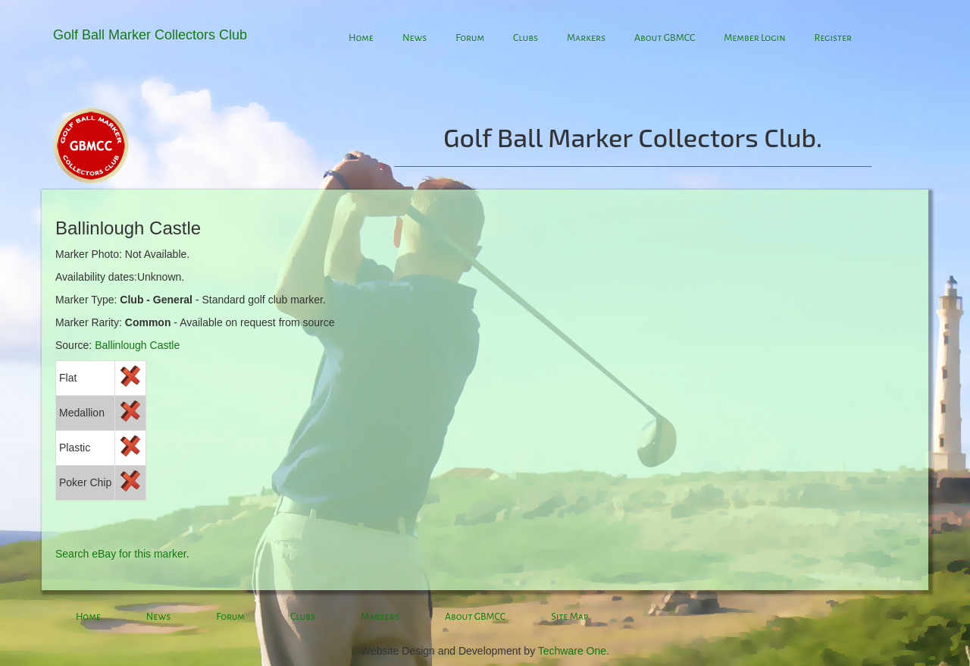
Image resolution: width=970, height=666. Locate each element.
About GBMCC (664, 38)
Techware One (572, 651)
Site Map (569, 616)
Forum (469, 38)
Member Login (754, 38)
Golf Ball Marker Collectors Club (150, 34)
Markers (586, 38)
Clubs (525, 38)
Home (361, 38)
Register (833, 38)
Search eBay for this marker (120, 554)
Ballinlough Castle (137, 345)
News (414, 38)
